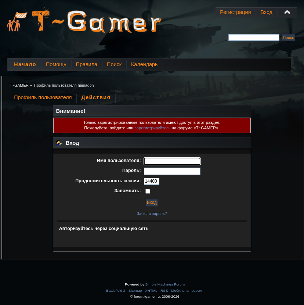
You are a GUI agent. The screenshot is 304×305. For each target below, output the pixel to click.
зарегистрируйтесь (153, 128)
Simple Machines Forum (164, 284)
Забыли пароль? (152, 213)
